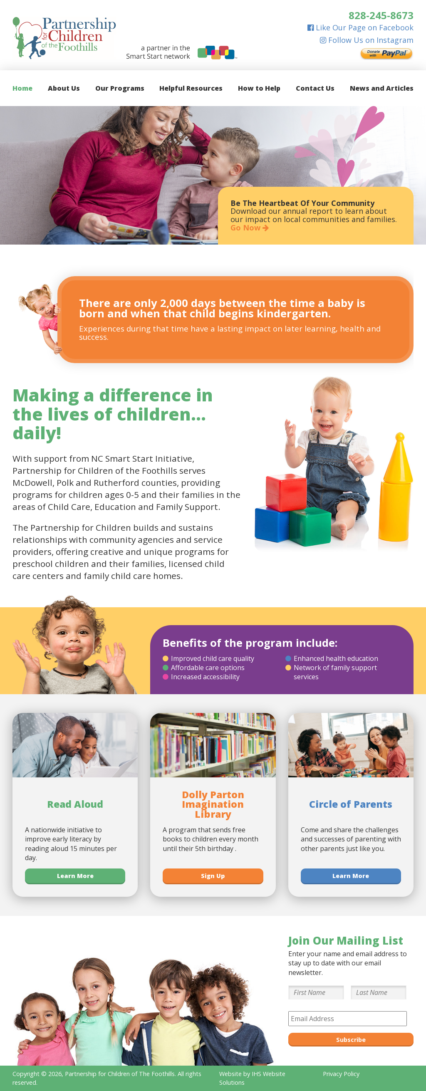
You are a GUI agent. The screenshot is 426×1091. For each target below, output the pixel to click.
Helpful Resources (191, 88)
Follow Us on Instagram (367, 40)
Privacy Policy (341, 1074)
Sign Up (213, 876)
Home (22, 88)
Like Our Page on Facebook (360, 27)
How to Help (259, 88)
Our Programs (119, 88)
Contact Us (315, 88)
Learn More (75, 876)
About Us (64, 88)
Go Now (249, 228)
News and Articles (382, 88)
